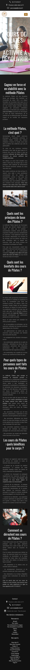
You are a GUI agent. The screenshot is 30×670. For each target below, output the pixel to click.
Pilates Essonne (15, 648)
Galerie (15, 628)
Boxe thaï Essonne (15, 644)
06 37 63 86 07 (15, 2)
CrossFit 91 (15, 651)
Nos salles (15, 623)
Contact (15, 632)
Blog (15, 630)
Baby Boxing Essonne (15, 661)
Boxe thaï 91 (15, 642)
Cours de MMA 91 (15, 657)
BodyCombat (15, 655)
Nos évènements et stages (15, 625)
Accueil (15, 621)
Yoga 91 (15, 662)
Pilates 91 (15, 646)
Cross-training (15, 653)
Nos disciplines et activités (15, 627)
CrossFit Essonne (15, 650)
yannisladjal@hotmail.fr (15, 8)
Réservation (15, 634)
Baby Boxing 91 (15, 659)
